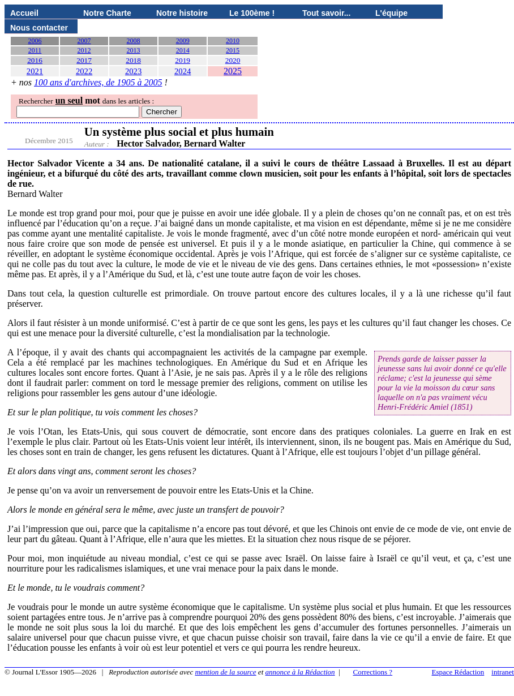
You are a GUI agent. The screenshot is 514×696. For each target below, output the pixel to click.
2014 (183, 50)
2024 (182, 71)
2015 (232, 50)
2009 (183, 41)
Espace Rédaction (458, 672)
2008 (133, 41)
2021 (35, 71)
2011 (35, 50)
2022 (84, 71)
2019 (182, 60)
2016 (34, 60)
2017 (84, 60)
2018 (133, 60)
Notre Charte (107, 13)
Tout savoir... (326, 13)
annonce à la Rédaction (300, 672)
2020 (233, 60)
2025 (233, 71)
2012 (84, 50)
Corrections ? (372, 672)
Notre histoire (182, 13)
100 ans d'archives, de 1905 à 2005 (98, 82)
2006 (35, 41)
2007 (84, 41)
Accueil (24, 13)
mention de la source (225, 672)
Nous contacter (39, 27)
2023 (133, 71)
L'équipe (391, 13)
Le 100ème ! (252, 13)
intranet (502, 672)
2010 (232, 41)
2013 (133, 50)
